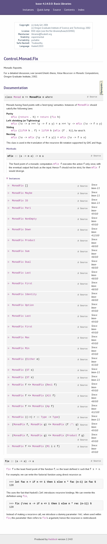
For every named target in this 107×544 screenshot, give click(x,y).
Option (29, 305)
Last (28, 273)
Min (27, 348)
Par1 (28, 208)
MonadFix (35, 97)
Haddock (52, 539)
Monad (17, 97)
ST (28, 370)
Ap (48, 406)
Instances (28, 9)
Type (44, 417)
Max (27, 337)
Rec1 (50, 385)
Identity (31, 294)
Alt (49, 395)
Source (57, 9)
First (28, 283)
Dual (28, 262)
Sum (27, 251)
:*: (72, 424)
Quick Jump (43, 9)
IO (26, 200)
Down (28, 229)
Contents (69, 9)
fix (54, 117)
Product (30, 240)
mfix (14, 117)
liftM (23, 130)
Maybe (28, 193)
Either (31, 359)
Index (81, 9)
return (24, 117)
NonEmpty (31, 219)
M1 (48, 446)
